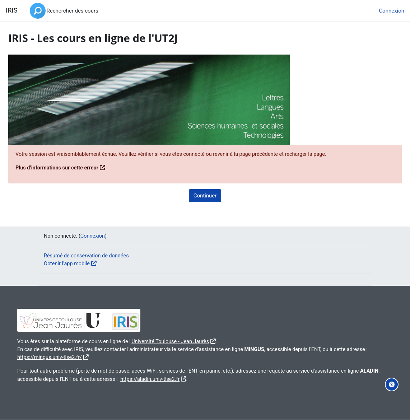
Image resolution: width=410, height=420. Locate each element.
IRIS (12, 10)
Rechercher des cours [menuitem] (72, 11)
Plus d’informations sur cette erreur (75, 168)
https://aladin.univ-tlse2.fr (206, 378)
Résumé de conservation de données (88, 255)
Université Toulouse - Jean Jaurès (193, 340)
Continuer (205, 195)
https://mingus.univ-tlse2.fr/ (90, 357)
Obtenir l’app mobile (67, 263)
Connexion (391, 11)
